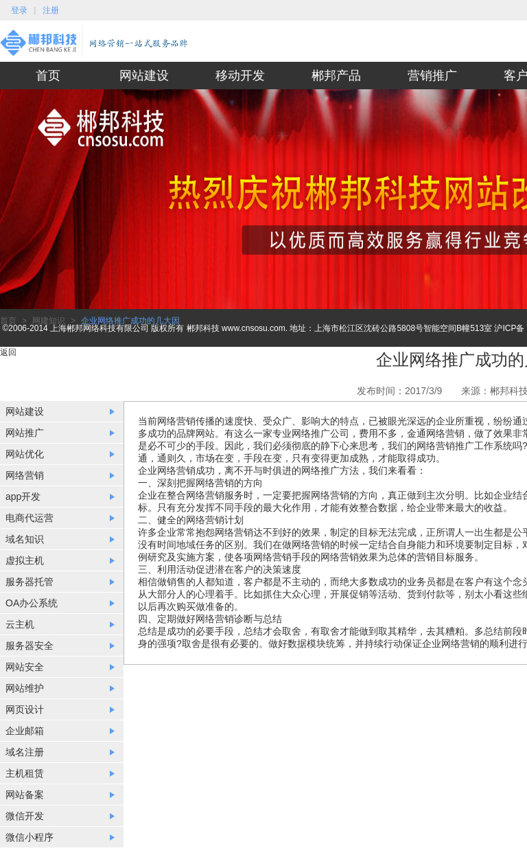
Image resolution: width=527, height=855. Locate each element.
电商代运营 (29, 517)
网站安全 (24, 666)
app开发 (22, 496)
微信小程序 (29, 837)
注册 (51, 10)
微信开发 (24, 815)
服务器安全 (29, 645)
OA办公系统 (31, 602)
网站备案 (24, 794)
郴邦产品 (336, 75)
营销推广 (432, 75)
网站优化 (24, 453)
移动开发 (240, 75)
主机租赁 (24, 773)
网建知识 (48, 321)
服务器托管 (29, 581)
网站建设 (144, 75)
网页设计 (24, 709)
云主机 (19, 624)
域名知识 (24, 539)
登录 (19, 10)
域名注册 (24, 751)
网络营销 (24, 475)
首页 (48, 75)
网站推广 (24, 432)
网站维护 (24, 688)
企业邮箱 (24, 730)
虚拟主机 (24, 560)
